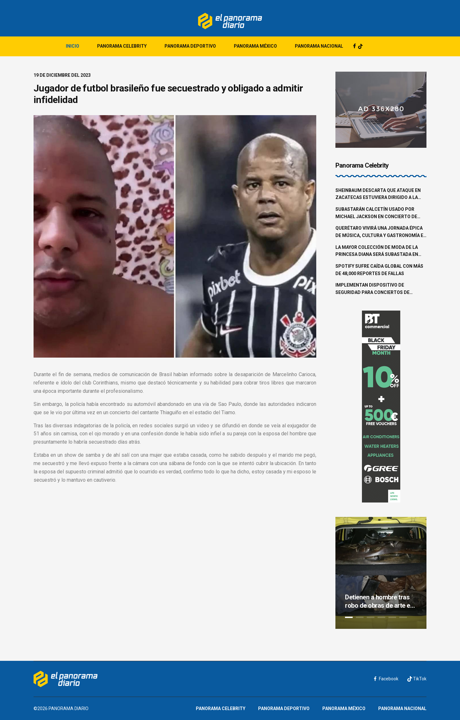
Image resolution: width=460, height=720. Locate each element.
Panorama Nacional (319, 46)
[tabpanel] (380, 573)
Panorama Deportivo (190, 46)
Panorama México (255, 46)
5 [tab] (392, 617)
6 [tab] (403, 617)
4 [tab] (381, 617)
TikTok (416, 679)
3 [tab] (370, 617)
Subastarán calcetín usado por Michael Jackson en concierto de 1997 (376, 213)
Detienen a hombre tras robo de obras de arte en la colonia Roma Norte (379, 601)
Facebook (386, 678)
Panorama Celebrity (122, 46)
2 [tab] (360, 617)
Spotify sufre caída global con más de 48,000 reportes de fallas (379, 270)
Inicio (72, 46)
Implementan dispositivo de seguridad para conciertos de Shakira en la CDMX (372, 289)
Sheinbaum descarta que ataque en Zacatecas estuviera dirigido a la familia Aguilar (378, 194)
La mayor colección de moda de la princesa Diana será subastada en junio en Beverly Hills (376, 251)
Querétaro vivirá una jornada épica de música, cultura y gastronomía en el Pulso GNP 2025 (380, 232)
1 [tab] (349, 617)
